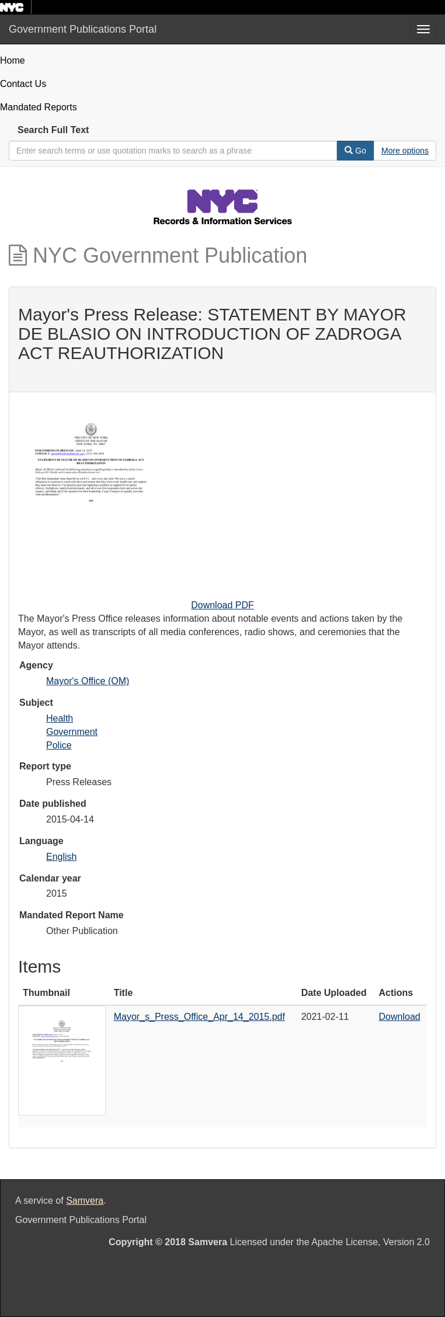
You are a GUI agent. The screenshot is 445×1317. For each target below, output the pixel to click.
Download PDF (222, 605)
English (61, 857)
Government (72, 732)
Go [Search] (355, 150)
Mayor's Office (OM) (87, 681)
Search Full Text (53, 130)
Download (399, 1017)
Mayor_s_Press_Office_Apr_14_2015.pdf (199, 1017)
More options (405, 150)
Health (59, 718)
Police (59, 745)
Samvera (84, 1200)
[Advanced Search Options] (405, 151)
